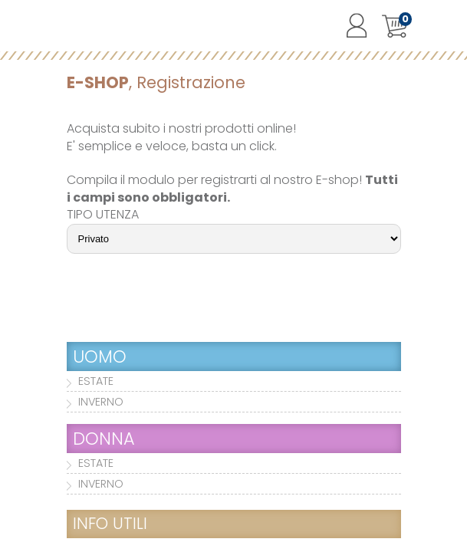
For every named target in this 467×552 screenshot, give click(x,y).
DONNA (104, 438)
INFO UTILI (110, 523)
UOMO (100, 356)
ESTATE (95, 381)
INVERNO (100, 401)
